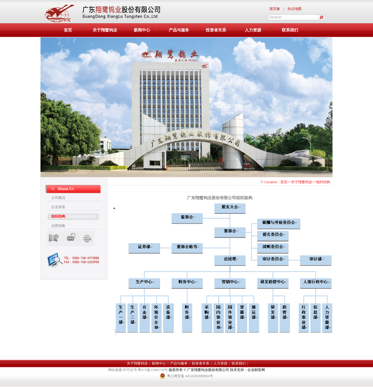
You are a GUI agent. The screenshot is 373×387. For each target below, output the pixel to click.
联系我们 (290, 30)
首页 (283, 182)
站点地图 (295, 9)
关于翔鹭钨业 (105, 30)
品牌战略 (58, 226)
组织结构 (58, 216)
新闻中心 (142, 30)
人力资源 (253, 30)
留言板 (275, 9)
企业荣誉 (58, 207)
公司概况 (58, 198)
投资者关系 (216, 30)
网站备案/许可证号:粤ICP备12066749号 (138, 370)
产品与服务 (179, 30)
